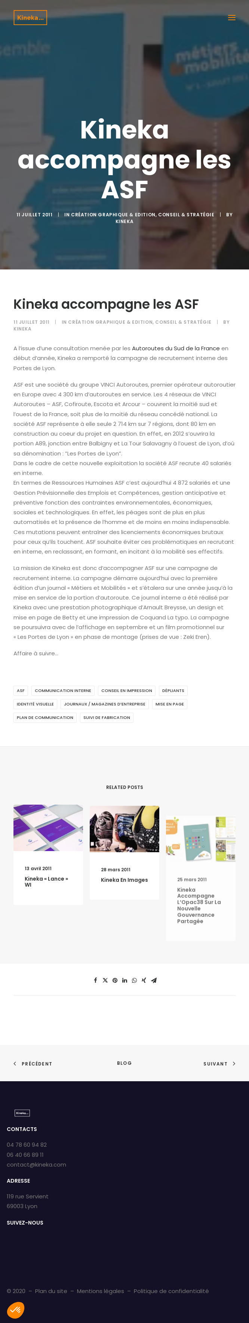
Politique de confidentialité (171, 1291)
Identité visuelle (35, 704)
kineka (125, 221)
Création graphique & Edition (113, 214)
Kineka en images (124, 903)
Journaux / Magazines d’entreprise (104, 704)
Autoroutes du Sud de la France (176, 348)
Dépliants (173, 690)
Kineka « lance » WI (46, 888)
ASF (21, 690)
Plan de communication (45, 717)
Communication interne (63, 690)
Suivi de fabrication (106, 717)
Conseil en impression (126, 690)
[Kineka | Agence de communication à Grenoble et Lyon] (30, 17)
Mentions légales (100, 1291)
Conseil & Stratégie (186, 214)
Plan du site (51, 1291)
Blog (124, 1063)
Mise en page (170, 704)
